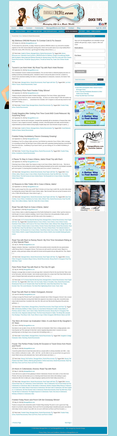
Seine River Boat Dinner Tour (55, 284)
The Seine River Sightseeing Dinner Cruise (43, 286)
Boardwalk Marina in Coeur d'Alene (36, 222)
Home (14, 28)
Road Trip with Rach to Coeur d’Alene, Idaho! (30, 207)
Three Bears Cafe (25, 315)
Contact (71, 28)
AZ (38, 309)
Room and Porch (22, 362)
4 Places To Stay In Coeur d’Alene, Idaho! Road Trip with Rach (37, 159)
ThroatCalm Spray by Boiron (32, 59)
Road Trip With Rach (55, 174)
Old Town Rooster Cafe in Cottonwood (33, 389)
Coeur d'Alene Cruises (61, 222)
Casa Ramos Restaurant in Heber (48, 309)
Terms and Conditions (53, 432)
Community (39, 28)
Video (88, 31)
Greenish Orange (80, 428)
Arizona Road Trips (17, 383)
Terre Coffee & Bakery (21, 201)
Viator (61, 286)
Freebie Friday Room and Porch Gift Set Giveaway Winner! (36, 400)
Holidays (61, 31)
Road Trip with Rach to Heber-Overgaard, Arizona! (32, 292)
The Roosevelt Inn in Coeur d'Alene (52, 176)
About (21, 28)
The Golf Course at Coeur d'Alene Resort (32, 176)
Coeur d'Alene (21, 199)
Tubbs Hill (30, 201)
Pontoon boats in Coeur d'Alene (30, 226)
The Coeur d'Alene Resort (49, 228)
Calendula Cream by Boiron (28, 55)
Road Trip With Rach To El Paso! (85, 95)
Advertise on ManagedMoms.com (69, 432)
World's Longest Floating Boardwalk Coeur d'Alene (34, 232)
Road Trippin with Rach (50, 31)
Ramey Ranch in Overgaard (57, 259)
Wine (32, 393)
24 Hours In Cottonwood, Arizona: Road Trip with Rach (34, 369)
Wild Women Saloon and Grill (62, 315)
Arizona (67, 257)
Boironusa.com (16, 55)
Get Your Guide (38, 282)
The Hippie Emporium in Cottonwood (38, 391)
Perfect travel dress (47, 360)
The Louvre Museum (25, 286)
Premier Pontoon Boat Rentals (47, 226)
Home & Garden (96, 31)
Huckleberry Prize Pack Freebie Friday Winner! (31, 90)
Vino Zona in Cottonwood (60, 391)
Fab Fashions (29, 358)
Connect (29, 28)
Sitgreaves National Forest (29, 313)
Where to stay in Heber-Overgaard (44, 315)
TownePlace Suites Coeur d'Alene (49, 230)
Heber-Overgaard (16, 259)
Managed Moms (35, 53)
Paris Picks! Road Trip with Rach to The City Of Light (33, 267)
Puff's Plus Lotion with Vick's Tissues (61, 57)
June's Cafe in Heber (32, 311)
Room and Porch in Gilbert (35, 362)
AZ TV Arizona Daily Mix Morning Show (31, 220)
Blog (78, 28)
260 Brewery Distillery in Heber (23, 309)
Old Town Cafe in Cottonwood (54, 387)
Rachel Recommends (72, 31)
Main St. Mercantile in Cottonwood (37, 385)
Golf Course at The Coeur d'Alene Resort (37, 224)
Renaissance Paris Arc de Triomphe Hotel (23, 284)
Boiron (63, 53)
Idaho (18, 174)
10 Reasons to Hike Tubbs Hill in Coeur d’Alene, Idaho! (34, 184)
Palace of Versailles (48, 282)
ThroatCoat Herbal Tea (46, 59)
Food (12, 31)
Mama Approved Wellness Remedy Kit (31, 57)
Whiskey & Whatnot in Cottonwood (21, 393)
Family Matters (37, 31)
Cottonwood (28, 383)
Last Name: (90, 65)
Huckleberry (19, 153)
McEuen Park (45, 199)
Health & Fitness (20, 31)
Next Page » (68, 422)
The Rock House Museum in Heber (46, 313)
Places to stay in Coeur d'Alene (28, 174)
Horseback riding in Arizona (29, 259)
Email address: (90, 50)
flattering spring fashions (35, 360)
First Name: (90, 57)
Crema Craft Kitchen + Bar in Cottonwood (43, 383)
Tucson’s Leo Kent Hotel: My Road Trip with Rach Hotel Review (37, 68)
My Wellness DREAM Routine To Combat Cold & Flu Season (36, 41)
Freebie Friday (25, 105)
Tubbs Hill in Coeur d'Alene (41, 201)
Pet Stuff (82, 31)
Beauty (29, 31)
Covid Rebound (66, 128)
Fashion (26, 360)
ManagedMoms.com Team (55, 28)
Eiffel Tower (30, 282)
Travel (35, 84)
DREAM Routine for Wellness (44, 55)
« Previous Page (16, 422)
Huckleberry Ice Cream (31, 199)
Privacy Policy (42, 432)
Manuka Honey (47, 57)
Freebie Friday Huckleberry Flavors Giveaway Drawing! (34, 136)
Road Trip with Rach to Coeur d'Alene (31, 228)
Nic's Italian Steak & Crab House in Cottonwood (32, 387)
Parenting (24, 338)
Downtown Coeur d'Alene (19, 224)
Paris (56, 282)
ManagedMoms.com (33, 14)
